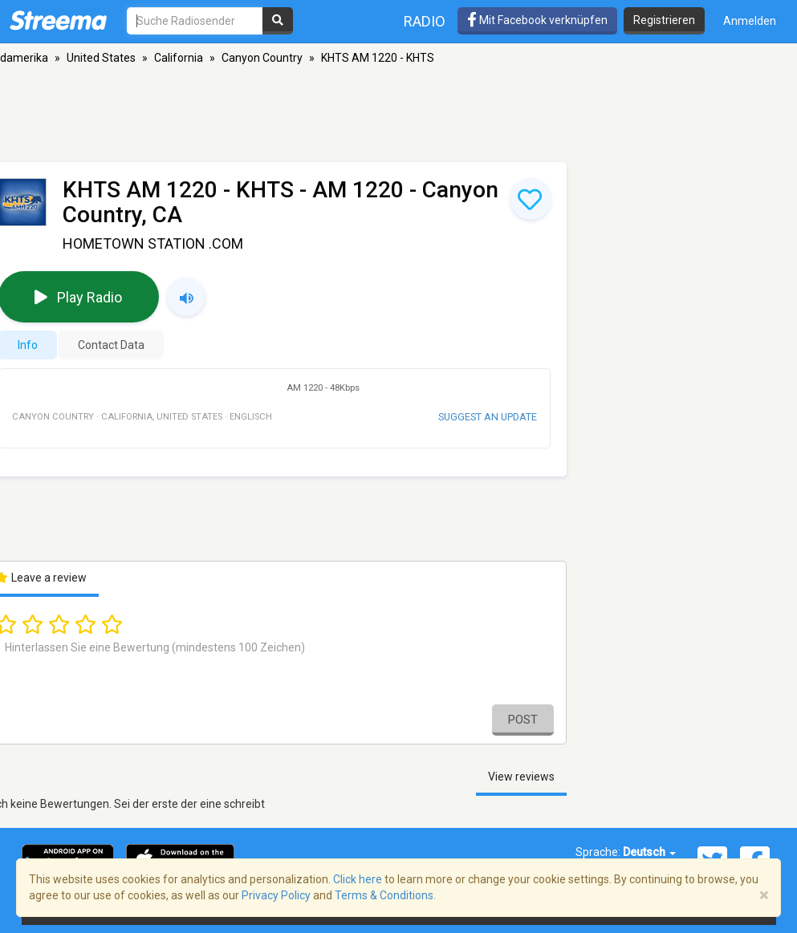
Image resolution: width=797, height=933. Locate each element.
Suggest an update (487, 417)
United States (101, 57)
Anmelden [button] (749, 20)
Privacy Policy (276, 895)
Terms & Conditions (384, 895)
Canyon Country (262, 57)
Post (523, 719)
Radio (424, 21)
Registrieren (664, 20)
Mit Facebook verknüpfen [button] (537, 20)
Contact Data (111, 345)
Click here (357, 879)
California (178, 57)
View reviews (521, 776)
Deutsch (649, 852)
